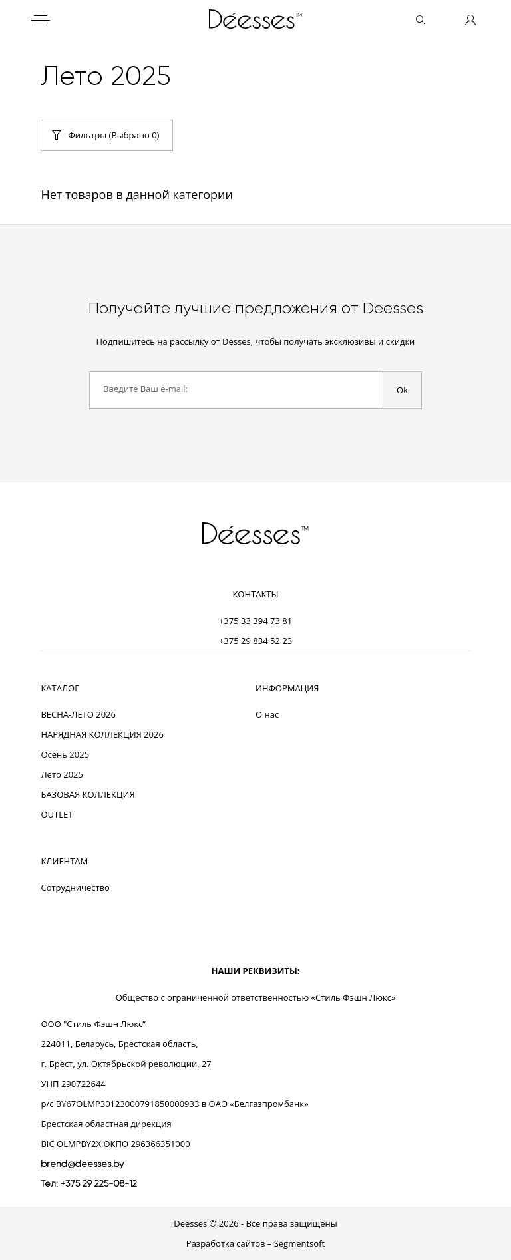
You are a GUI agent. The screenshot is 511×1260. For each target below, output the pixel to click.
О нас (267, 714)
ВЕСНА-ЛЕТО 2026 (78, 714)
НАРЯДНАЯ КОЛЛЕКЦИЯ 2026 (102, 734)
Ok (402, 390)
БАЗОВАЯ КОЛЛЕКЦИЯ (87, 794)
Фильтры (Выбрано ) (113, 135)
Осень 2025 (65, 754)
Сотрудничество (75, 887)
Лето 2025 (62, 774)
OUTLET (57, 814)
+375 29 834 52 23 (255, 641)
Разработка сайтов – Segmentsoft (255, 1243)
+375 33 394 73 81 (255, 621)
